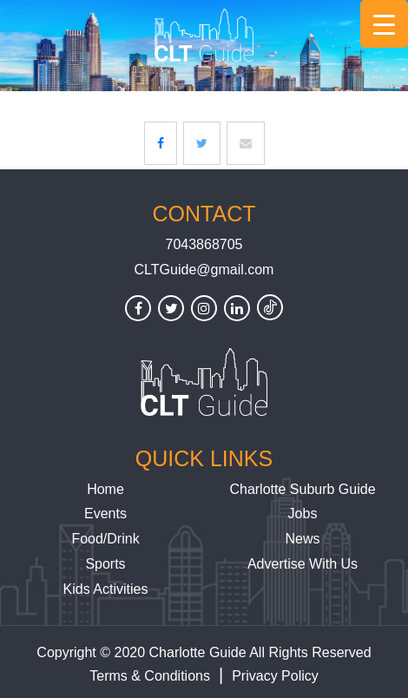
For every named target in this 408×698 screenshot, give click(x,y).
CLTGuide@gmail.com (204, 269)
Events (105, 513)
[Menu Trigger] (384, 24)
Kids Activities (105, 589)
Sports (105, 563)
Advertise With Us (302, 563)
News (302, 538)
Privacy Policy (275, 675)
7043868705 (204, 244)
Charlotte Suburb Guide (302, 489)
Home (105, 489)
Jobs (303, 513)
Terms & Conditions (149, 675)
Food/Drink (105, 538)
